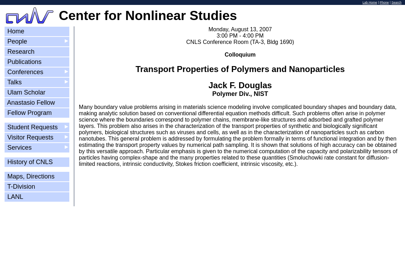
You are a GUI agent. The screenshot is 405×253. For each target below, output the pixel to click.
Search (396, 2)
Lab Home (369, 2)
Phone (384, 2)
